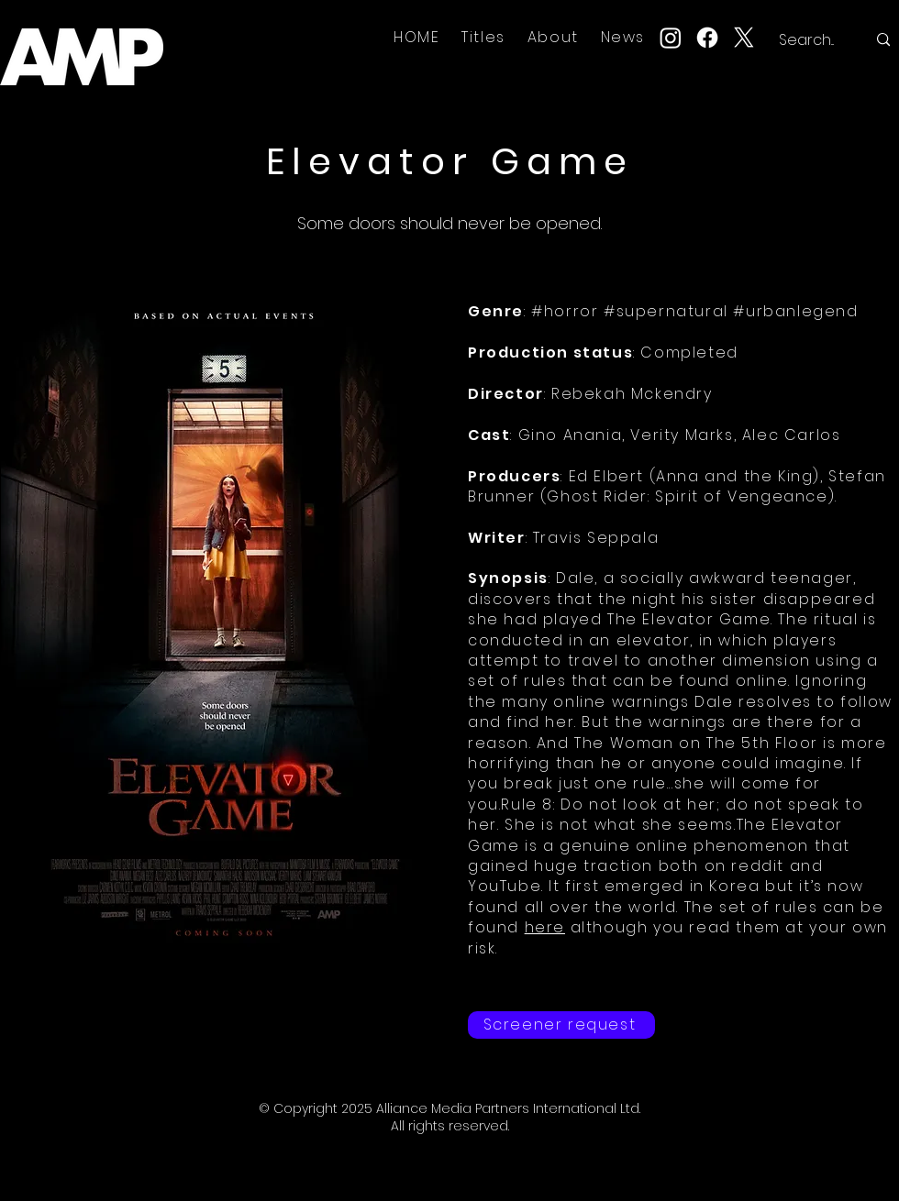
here (545, 927)
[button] (483, 37)
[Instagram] (670, 37)
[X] (744, 37)
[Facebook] (707, 37)
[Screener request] (561, 1025)
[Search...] (808, 39)
